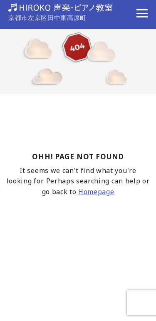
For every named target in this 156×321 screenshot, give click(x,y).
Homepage (96, 191)
